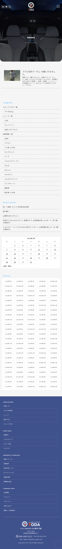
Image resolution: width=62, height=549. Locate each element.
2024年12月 (19, 296)
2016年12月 (31, 386)
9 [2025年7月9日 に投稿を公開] (22, 249)
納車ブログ (7, 419)
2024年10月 (42, 296)
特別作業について (9, 468)
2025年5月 (19, 291)
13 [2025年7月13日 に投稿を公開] (55, 249)
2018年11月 (53, 363)
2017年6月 (19, 382)
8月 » (10, 266)
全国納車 (6, 464)
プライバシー (7, 501)
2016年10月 (53, 386)
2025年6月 (8, 291)
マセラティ (9, 175)
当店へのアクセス (11, 130)
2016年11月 (42, 386)
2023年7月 (42, 310)
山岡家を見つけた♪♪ (11, 216)
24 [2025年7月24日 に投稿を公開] (31, 258)
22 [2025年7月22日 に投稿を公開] (15, 258)
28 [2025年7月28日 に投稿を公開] (7, 262)
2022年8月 (53, 320)
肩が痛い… (7, 211)
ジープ (7, 157)
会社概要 (6, 492)
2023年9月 (19, 310)
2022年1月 (19, 329)
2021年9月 (8, 334)
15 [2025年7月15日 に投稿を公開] (15, 254)
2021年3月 (19, 339)
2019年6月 (31, 358)
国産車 (7, 188)
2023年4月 (19, 315)
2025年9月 (31, 286)
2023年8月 (31, 310)
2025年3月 (42, 291)
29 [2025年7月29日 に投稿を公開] (15, 262)
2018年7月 (42, 367)
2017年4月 (42, 382)
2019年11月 (31, 353)
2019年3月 (8, 363)
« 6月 (5, 266)
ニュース (6, 415)
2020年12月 (53, 339)
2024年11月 (31, 296)
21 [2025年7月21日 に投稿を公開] (7, 258)
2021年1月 (42, 339)
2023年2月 (42, 315)
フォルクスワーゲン (12, 161)
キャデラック (9, 152)
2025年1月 (8, 296)
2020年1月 (8, 353)
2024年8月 (8, 300)
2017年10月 (31, 377)
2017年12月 (8, 377)
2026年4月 (8, 281)
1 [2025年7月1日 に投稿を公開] (14, 245)
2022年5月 (31, 324)
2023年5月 (8, 315)
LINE (6, 6)
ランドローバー (10, 184)
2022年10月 (31, 320)
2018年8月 (31, 367)
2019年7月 (19, 358)
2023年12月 (42, 305)
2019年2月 (19, 363)
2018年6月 (53, 367)
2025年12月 (53, 281)
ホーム (27, 42)
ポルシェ (8, 170)
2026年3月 (19, 281)
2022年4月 (42, 324)
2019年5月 (42, 358)
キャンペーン (9, 125)
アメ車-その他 (10, 148)
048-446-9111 (9, 6)
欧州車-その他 (10, 193)
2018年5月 (8, 372)
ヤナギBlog (9, 112)
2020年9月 (31, 343)
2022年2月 (8, 329)
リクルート (7, 497)
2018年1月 (53, 372)
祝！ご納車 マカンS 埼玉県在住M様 (16, 207)
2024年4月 (53, 300)
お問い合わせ (7, 506)
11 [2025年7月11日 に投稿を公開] (39, 249)
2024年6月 (31, 300)
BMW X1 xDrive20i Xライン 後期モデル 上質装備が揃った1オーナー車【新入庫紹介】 (30, 221)
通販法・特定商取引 (9, 510)
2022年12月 (8, 320)
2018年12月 (42, 363)
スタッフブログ (8, 424)
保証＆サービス (8, 459)
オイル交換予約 (8, 410)
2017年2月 (8, 386)
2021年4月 (8, 339)
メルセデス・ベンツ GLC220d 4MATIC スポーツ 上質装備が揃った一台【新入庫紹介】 (30, 228)
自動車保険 (7, 477)
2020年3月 (42, 348)
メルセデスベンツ (11, 179)
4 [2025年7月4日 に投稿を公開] (38, 245)
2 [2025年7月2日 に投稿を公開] (22, 245)
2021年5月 (53, 334)
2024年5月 (42, 300)
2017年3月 (53, 382)
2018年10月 (8, 367)
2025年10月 (19, 286)
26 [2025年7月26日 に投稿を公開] (47, 258)
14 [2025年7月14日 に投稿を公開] (7, 254)
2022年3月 (53, 324)
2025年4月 (31, 291)
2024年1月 (31, 305)
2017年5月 (31, 382)
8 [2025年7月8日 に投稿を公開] (14, 249)
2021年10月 (53, 329)
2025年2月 (53, 291)
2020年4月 (31, 348)
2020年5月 (19, 348)
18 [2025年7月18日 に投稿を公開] (39, 254)
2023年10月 (8, 310)
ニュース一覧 (8, 116)
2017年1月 (19, 386)
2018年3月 (31, 372)
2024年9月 (53, 296)
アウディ (8, 143)
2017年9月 (42, 377)
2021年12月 (31, 329)
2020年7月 (53, 343)
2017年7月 (8, 382)
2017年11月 (19, 377)
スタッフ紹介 (7, 444)
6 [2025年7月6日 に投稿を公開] (55, 245)
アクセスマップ (8, 439)
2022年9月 (42, 320)
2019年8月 (8, 358)
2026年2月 (31, 281)
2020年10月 (19, 343)
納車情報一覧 (8, 134)
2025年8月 (42, 286)
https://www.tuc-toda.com (33, 539)
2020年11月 (8, 343)
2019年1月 (31, 363)
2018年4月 (19, 372)
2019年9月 (53, 353)
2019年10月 (42, 353)
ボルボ (7, 166)
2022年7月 (8, 324)
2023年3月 (31, 315)
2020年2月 (53, 348)
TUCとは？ (7, 448)
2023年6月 (53, 310)
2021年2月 (31, 339)
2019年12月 (19, 353)
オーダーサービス (9, 473)
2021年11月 (42, 329)
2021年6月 (42, 334)
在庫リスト (3, 6)
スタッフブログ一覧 (10, 107)
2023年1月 (53, 315)
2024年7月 (19, 300)
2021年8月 (19, 334)
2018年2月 (42, 372)
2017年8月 (53, 377)
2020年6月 (8, 348)
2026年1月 (42, 281)
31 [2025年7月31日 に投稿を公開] (31, 262)
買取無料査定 (7, 482)
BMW (6, 139)
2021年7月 (31, 334)
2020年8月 (42, 343)
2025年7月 (53, 286)
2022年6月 (19, 324)
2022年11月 (19, 320)
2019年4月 (53, 358)
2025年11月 (8, 286)
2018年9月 (19, 367)
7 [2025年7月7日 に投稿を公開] (6, 249)
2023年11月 (53, 305)
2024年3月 (8, 305)
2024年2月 (19, 305)
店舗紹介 (6, 435)
